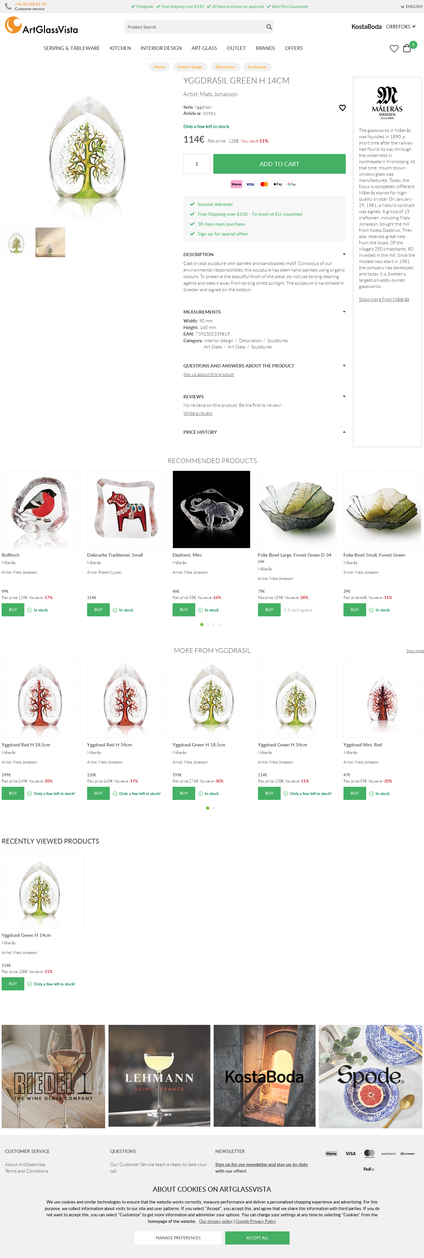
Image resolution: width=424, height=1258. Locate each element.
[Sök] (194, 26)
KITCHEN (120, 48)
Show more (415, 651)
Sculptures (277, 340)
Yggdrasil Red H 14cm (109, 744)
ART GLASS (204, 48)
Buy (13, 609)
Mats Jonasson (219, 94)
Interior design (218, 340)
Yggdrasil (203, 107)
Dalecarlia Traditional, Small (115, 555)
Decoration (250, 340)
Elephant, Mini (187, 555)
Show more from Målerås (384, 299)
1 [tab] (201, 629)
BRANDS (265, 48)
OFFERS (294, 48)
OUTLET (236, 48)
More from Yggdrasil (212, 650)
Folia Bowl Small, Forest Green (374, 555)
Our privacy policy (216, 1221)
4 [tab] (219, 629)
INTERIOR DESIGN (161, 48)
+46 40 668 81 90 (30, 4)
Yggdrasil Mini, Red (362, 744)
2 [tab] (207, 629)
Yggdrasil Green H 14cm (282, 744)
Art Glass (213, 346)
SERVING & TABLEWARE (72, 48)
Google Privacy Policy (256, 1221)
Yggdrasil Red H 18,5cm (26, 744)
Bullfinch (10, 555)
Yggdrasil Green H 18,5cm (199, 744)
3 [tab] (213, 629)
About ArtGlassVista (25, 1164)
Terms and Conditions (26, 1171)
